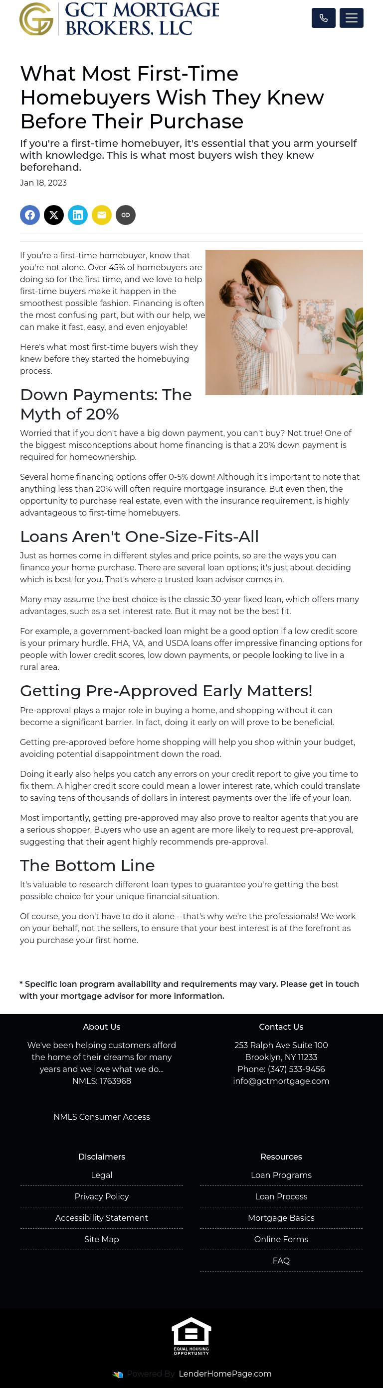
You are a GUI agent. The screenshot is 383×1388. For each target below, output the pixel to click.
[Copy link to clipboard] (126, 215)
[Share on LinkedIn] (78, 215)
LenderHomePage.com (225, 1374)
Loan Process (281, 1196)
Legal (102, 1175)
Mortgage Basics (281, 1218)
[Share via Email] (102, 215)
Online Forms (281, 1239)
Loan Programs (281, 1175)
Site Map (101, 1239)
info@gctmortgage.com (281, 1081)
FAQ (281, 1261)
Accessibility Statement (101, 1218)
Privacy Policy (102, 1196)
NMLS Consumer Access (101, 1117)
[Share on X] (54, 215)
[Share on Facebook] (30, 215)
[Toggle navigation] (352, 18)
